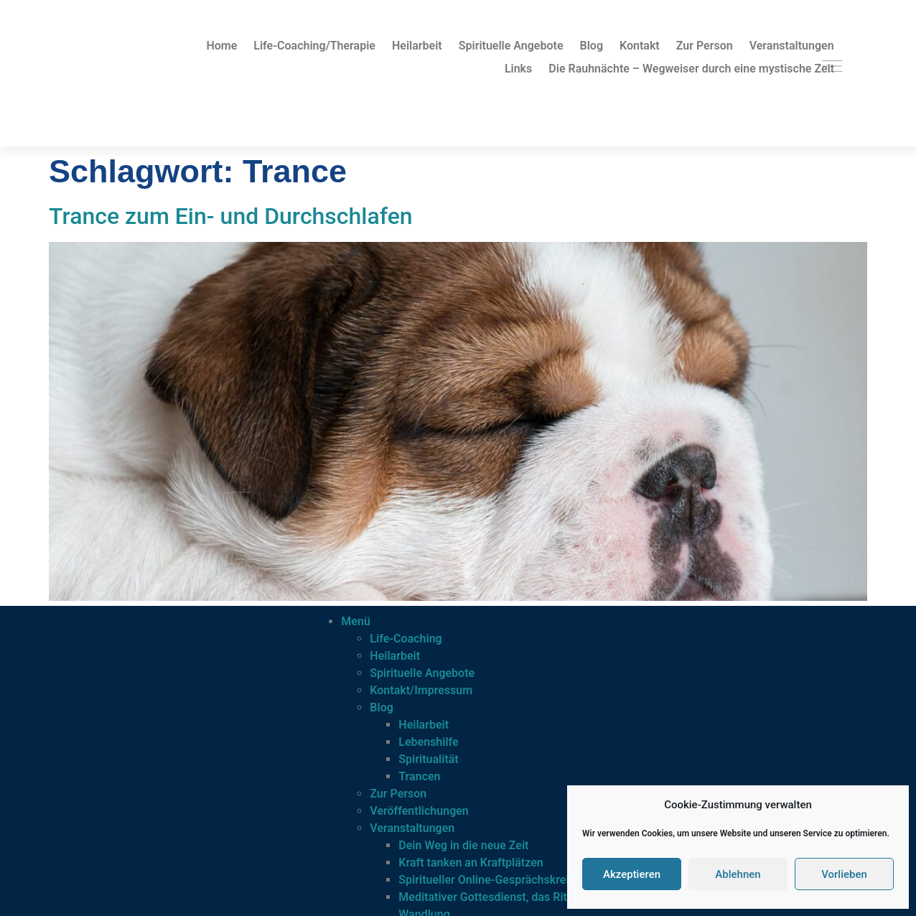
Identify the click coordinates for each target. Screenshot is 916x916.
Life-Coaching (405, 638)
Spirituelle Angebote (511, 45)
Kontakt (640, 45)
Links (518, 68)
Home (221, 45)
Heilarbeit (417, 45)
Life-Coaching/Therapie (314, 45)
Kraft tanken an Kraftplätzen (470, 862)
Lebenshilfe (428, 742)
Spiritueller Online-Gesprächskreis (486, 880)
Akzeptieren (631, 874)
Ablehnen (737, 874)
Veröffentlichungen (419, 811)
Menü (355, 621)
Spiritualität (428, 759)
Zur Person (704, 45)
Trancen (419, 776)
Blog (591, 45)
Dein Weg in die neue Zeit (463, 845)
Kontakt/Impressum (421, 690)
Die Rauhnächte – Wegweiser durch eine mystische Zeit (691, 68)
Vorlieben (844, 874)
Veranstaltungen (791, 45)
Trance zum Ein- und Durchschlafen (231, 216)
